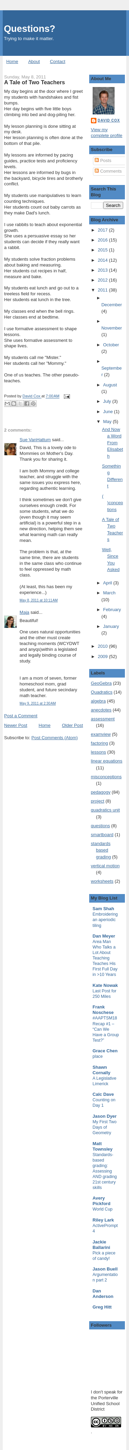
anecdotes (101, 709)
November (111, 328)
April (108, 582)
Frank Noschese (103, 1009)
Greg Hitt (102, 1307)
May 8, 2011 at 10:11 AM (39, 600)
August (110, 384)
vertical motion (105, 865)
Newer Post (15, 725)
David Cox (109, 120)
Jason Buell (105, 1269)
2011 (103, 290)
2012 (103, 280)
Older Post (72, 725)
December (111, 304)
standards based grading (101, 850)
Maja (24, 612)
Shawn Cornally (101, 1070)
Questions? (29, 28)
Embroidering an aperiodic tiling (105, 920)
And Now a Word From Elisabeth (112, 443)
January (111, 626)
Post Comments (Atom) (55, 737)
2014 (103, 260)
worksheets (102, 881)
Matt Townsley (103, 1146)
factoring (99, 743)
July (108, 401)
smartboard (102, 834)
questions (100, 825)
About (34, 61)
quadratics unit (105, 810)
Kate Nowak (105, 985)
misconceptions (106, 776)
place (98, 1056)
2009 (103, 656)
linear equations (106, 761)
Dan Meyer (104, 936)
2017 (103, 230)
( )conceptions (112, 503)
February (112, 609)
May (108, 421)
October (111, 344)
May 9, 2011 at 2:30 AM (38, 703)
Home (12, 61)
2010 (103, 646)
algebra (98, 701)
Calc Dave (103, 1094)
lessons (98, 752)
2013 (103, 270)
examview (101, 734)
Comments (108, 171)
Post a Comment (20, 715)
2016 (103, 240)
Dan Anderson (103, 1293)
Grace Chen (105, 1050)
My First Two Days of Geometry (105, 1127)
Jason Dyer (105, 1116)
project (97, 801)
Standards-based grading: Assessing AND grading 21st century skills (105, 1171)
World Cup (103, 1209)
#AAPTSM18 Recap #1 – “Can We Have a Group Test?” (106, 1029)
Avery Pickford (101, 1200)
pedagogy (100, 792)
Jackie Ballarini (101, 1244)
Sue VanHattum (35, 439)
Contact (57, 61)
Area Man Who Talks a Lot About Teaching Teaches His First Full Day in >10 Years (105, 958)
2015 (103, 249)
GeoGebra (101, 683)
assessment (103, 718)
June (108, 411)
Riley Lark (103, 1220)
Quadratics (102, 692)
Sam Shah (103, 908)
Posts (103, 160)
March (109, 592)
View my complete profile (106, 132)
